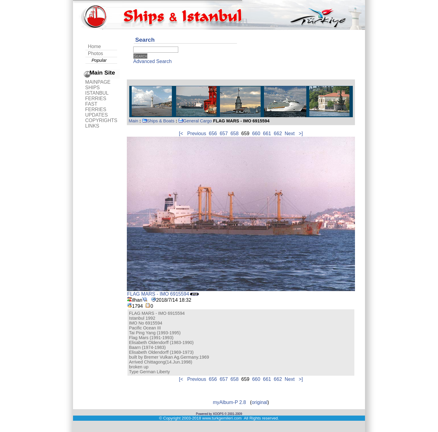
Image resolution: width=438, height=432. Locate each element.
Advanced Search (152, 61)
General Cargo (195, 120)
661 (267, 133)
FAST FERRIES (95, 106)
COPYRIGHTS (101, 120)
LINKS (92, 125)
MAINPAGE (97, 82)
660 (256, 133)
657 (224, 133)
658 (235, 133)
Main (133, 120)
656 (213, 133)
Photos (95, 53)
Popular (99, 60)
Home (94, 46)
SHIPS (92, 87)
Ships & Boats (158, 120)
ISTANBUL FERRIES (96, 95)
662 (278, 133)
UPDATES (96, 115)
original (259, 402)
